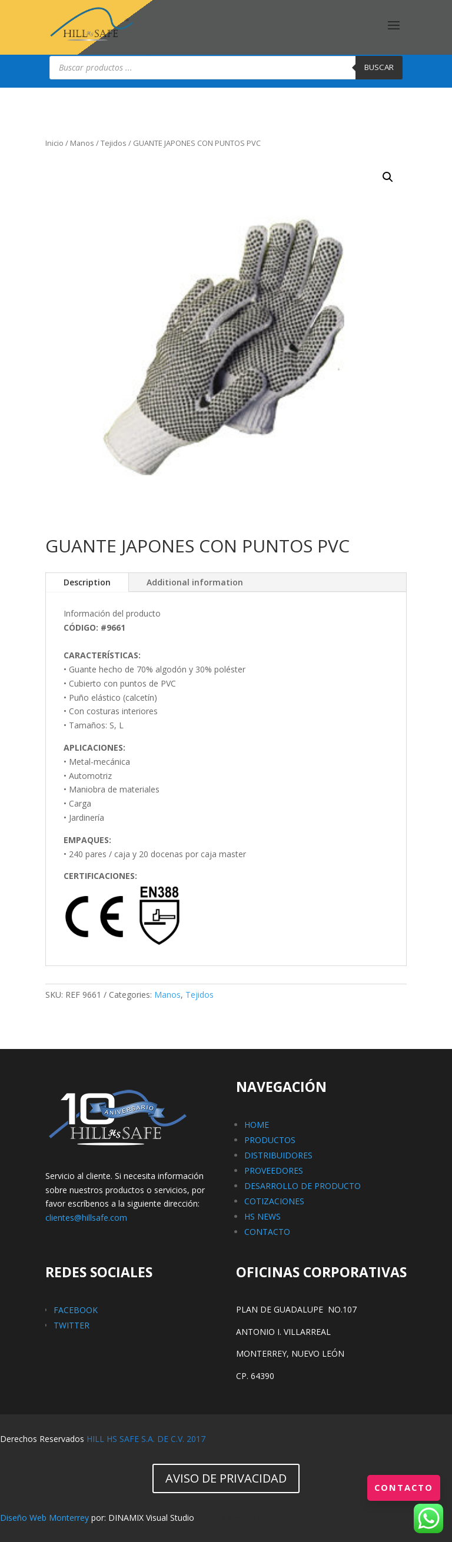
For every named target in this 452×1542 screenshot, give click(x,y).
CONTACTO (267, 1231)
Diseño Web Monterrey (44, 1517)
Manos (82, 143)
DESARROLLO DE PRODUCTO (302, 1185)
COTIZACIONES (274, 1201)
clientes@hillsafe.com (86, 1217)
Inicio (54, 143)
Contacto (402, 1487)
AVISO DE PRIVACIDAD (226, 1478)
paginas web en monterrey (247, 1517)
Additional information (195, 582)
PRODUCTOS (269, 1139)
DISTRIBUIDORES (278, 1155)
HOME (256, 1124)
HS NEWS (262, 1216)
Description (87, 582)
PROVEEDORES (273, 1170)
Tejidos (114, 143)
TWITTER (71, 1325)
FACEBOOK (76, 1309)
